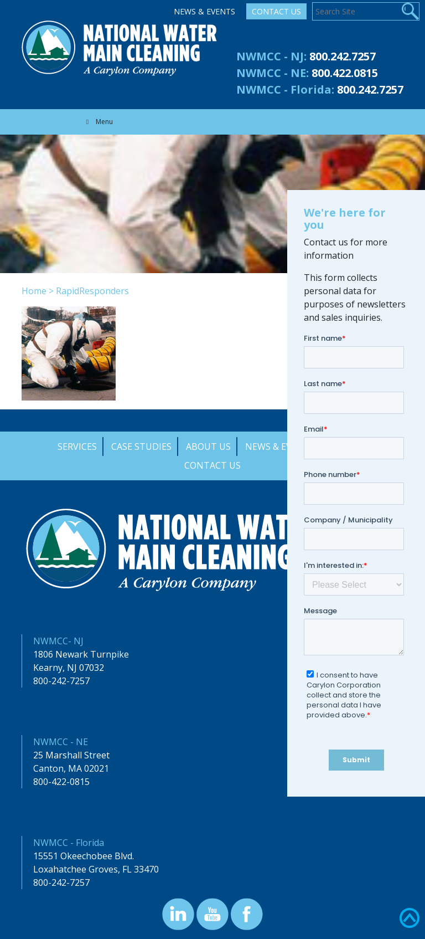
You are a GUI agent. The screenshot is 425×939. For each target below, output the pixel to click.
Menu (98, 121)
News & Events (204, 11)
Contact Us (276, 11)
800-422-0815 (61, 782)
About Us (208, 446)
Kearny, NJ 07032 (68, 667)
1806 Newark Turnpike (81, 654)
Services (77, 446)
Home (34, 291)
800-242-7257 (61, 681)
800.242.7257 (342, 56)
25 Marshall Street (71, 755)
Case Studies (141, 446)
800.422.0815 (345, 72)
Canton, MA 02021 (71, 768)
